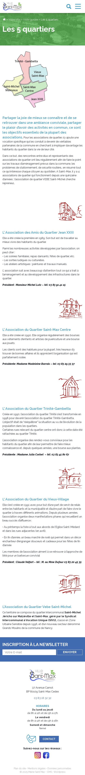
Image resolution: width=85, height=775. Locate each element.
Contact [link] (49, 739)
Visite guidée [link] (30, 19)
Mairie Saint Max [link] (36, 772)
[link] (12, 6)
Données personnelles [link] (59, 768)
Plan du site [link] (20, 768)
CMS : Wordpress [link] (56, 772)
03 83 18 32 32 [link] (42, 698)
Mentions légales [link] (37, 768)
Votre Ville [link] (14, 19)
